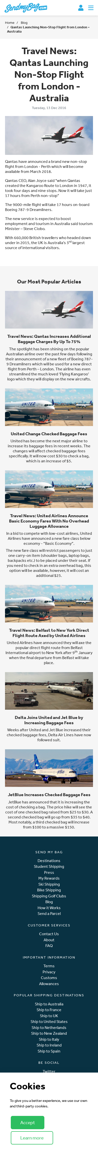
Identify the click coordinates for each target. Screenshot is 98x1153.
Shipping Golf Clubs (49, 896)
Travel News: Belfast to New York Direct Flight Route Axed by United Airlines (49, 632)
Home (10, 22)
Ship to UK (49, 1015)
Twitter (49, 1071)
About (49, 939)
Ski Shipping (49, 884)
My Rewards (49, 878)
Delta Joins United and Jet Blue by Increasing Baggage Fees (49, 719)
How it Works (49, 907)
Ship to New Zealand (49, 1033)
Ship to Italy (49, 1039)
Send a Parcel (49, 913)
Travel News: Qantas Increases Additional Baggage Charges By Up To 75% (49, 338)
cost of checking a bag (25, 806)
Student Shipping (49, 866)
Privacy (49, 972)
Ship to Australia (49, 1004)
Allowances (49, 983)
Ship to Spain (49, 1051)
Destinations (49, 860)
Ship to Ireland (49, 1045)
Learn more (32, 1137)
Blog (24, 22)
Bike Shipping (49, 890)
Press (49, 872)
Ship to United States (49, 1021)
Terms (49, 966)
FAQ (49, 945)
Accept (27, 1122)
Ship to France (49, 1009)
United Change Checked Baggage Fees (49, 434)
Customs (49, 977)
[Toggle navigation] (91, 7)
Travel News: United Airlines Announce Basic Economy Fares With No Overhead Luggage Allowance (49, 521)
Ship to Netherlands (49, 1027)
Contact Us (49, 933)
